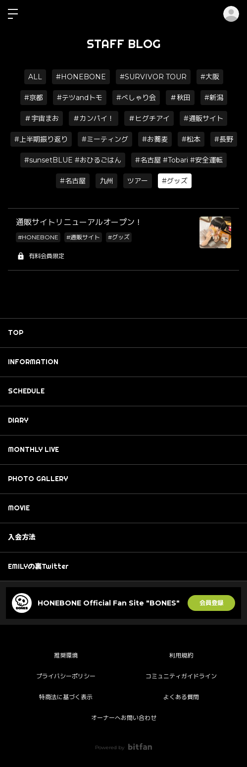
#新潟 (213, 97)
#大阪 (209, 76)
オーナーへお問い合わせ (123, 717)
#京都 (33, 97)
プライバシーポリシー (66, 676)
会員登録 (211, 602)
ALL (35, 76)
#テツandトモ (79, 97)
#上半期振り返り (41, 139)
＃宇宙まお (41, 118)
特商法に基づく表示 (66, 697)
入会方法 (22, 537)
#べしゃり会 (136, 97)
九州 (106, 180)
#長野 (223, 139)
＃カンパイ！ (93, 118)
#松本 (191, 139)
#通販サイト (203, 118)
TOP (15, 332)
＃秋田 (180, 97)
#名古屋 (73, 180)
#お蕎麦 (155, 139)
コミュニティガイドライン (181, 676)
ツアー (137, 180)
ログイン (231, 14)
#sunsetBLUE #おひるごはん (72, 160)
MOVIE (19, 507)
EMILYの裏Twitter (38, 566)
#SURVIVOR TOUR (153, 76)
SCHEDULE (26, 390)
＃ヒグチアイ (149, 118)
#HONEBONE (81, 76)
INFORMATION (33, 361)
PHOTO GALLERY (38, 478)
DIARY (18, 420)
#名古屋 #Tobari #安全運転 (179, 160)
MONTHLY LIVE (33, 449)
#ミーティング (105, 139)
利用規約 (181, 655)
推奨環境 (66, 655)
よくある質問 (181, 697)
